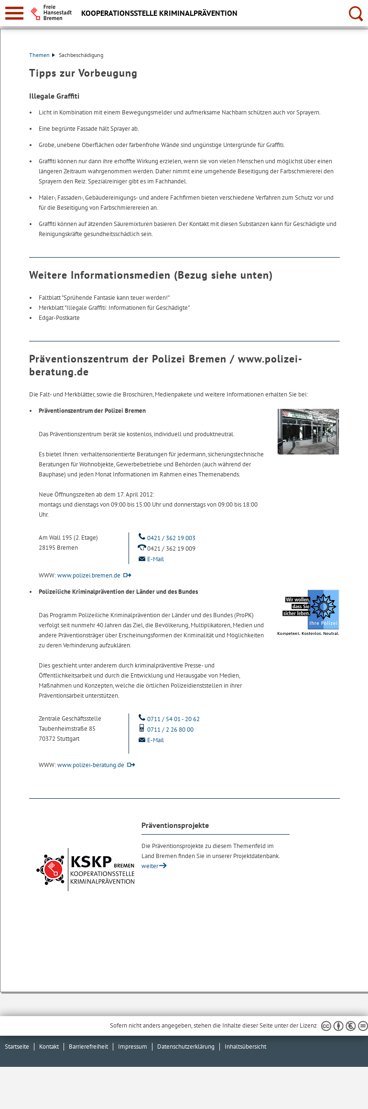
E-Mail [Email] (150, 559)
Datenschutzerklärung (186, 1046)
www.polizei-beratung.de (90, 765)
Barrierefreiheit (88, 1046)
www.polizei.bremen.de (88, 575)
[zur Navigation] (14, 13)
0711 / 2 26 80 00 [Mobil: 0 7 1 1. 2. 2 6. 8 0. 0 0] (165, 729)
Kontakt (49, 1046)
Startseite (17, 1046)
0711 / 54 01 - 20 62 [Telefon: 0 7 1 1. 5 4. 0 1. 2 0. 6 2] (168, 719)
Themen (42, 54)
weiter (149, 866)
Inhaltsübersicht (245, 1046)
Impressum (132, 1046)
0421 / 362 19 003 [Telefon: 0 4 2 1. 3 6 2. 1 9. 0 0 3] (165, 538)
